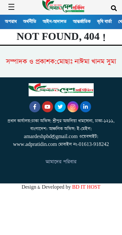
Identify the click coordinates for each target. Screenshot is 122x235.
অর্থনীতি (29, 22)
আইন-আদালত (54, 22)
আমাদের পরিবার (61, 161)
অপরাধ (11, 22)
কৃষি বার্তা (104, 22)
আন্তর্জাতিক (81, 22)
